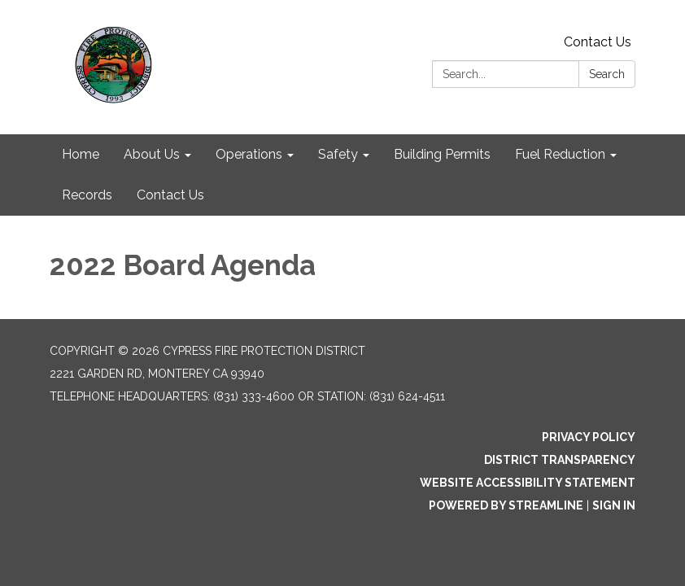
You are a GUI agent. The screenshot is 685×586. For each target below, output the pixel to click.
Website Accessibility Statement (527, 482)
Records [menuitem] (87, 195)
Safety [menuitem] (338, 154)
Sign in (613, 505)
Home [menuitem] (80, 154)
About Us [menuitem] (152, 154)
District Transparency (559, 459)
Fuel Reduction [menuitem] (560, 154)
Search (607, 74)
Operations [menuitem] (249, 154)
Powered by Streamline (506, 505)
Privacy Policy (588, 437)
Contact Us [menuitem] (170, 195)
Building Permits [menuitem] (442, 154)
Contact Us (597, 42)
